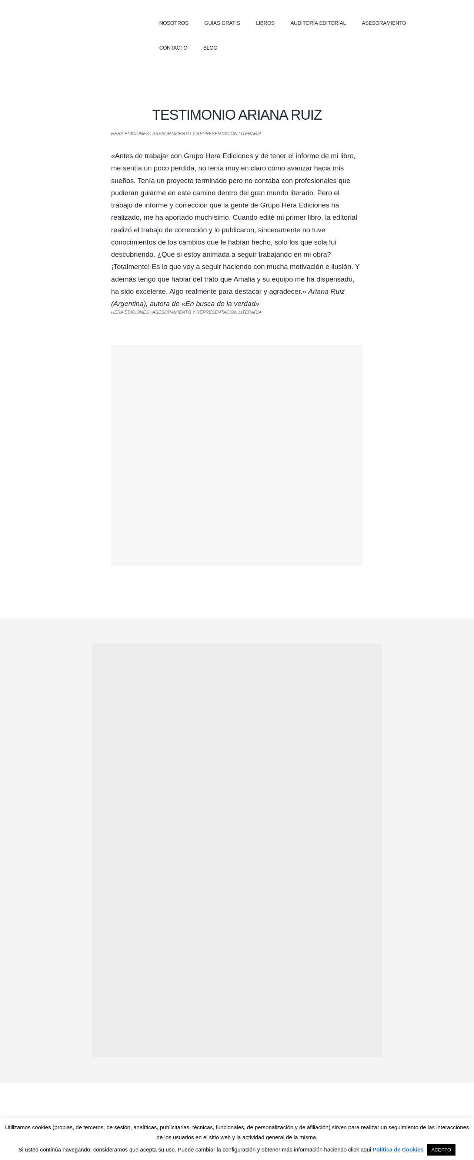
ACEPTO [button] (441, 1150)
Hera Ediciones (81, 22)
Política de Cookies (398, 1149)
